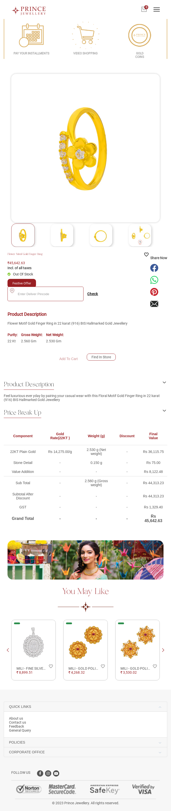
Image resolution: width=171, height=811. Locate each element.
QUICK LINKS (20, 706)
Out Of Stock (23, 274)
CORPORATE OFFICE (27, 752)
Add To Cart (68, 359)
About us (16, 718)
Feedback (16, 726)
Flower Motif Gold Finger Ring (25, 254)
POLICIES (17, 742)
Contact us (17, 722)
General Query (20, 730)
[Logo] (28, 9)
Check (92, 294)
